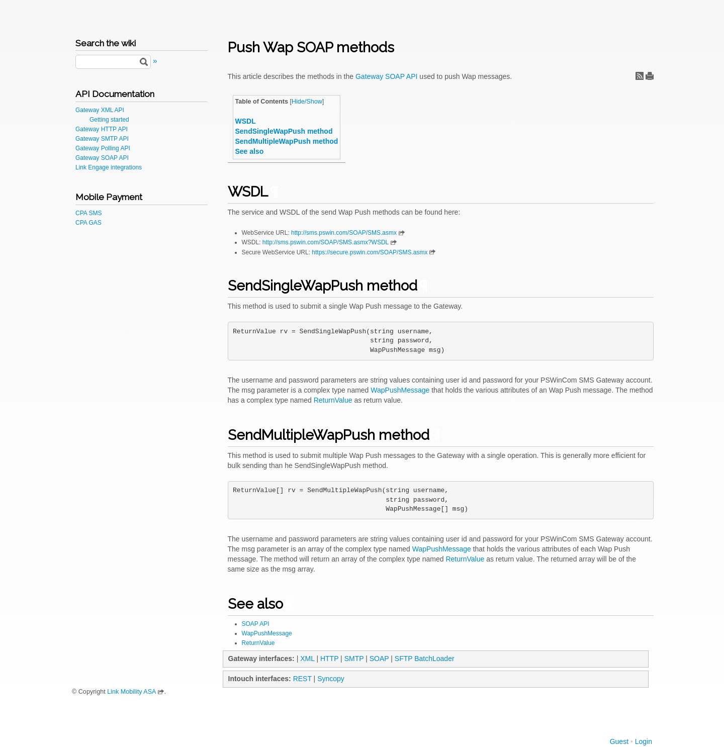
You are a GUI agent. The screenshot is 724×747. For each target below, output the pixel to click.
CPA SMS (88, 213)
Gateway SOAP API (102, 157)
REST (302, 679)
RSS (640, 76)
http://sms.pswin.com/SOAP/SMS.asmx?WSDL (325, 242)
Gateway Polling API (102, 148)
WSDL (245, 121)
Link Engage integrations (108, 167)
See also (249, 151)
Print (650, 76)
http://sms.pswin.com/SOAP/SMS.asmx (344, 232)
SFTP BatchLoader (425, 659)
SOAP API (255, 623)
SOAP (379, 659)
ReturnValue (333, 400)
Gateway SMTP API (102, 138)
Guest (619, 741)
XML (307, 659)
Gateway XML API (99, 110)
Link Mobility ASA (131, 691)
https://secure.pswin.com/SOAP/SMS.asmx (369, 252)
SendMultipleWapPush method (286, 141)
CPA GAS (88, 222)
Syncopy (330, 679)
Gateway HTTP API (101, 129)
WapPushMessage (400, 390)
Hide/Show (307, 101)
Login (643, 741)
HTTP (329, 659)
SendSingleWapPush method (284, 131)
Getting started (109, 119)
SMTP (354, 659)
